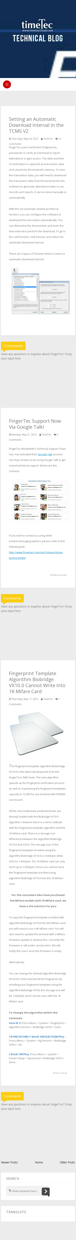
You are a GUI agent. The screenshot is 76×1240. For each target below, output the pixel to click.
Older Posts (67, 1162)
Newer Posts (9, 1162)
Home (39, 1162)
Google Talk (45, 454)
